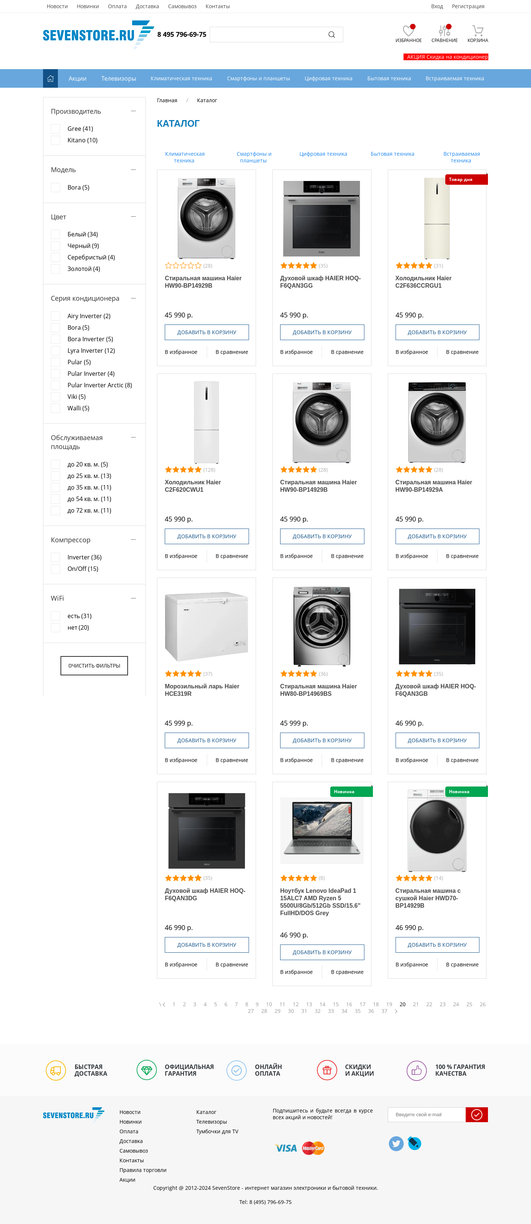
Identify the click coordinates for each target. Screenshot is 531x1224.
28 (264, 1011)
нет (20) (78, 627)
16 (349, 1004)
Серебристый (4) (91, 257)
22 (429, 1004)
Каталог (206, 1111)
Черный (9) (83, 246)
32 (318, 1011)
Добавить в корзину (206, 332)
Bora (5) (78, 187)
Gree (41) (80, 129)
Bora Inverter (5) (90, 339)
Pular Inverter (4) (91, 373)
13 (309, 1004)
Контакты (218, 6)
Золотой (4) (84, 269)
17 (363, 1004)
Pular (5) (79, 362)
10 (269, 1004)
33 (331, 1011)
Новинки (88, 6)
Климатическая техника (184, 157)
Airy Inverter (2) (89, 316)
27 (251, 1011)
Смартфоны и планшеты (253, 157)
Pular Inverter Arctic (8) (100, 385)
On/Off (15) (83, 569)
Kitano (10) (83, 140)
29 (278, 1011)
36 (371, 1011)
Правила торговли (143, 1169)
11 (282, 1004)
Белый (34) (83, 234)
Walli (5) (78, 408)
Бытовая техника (391, 153)
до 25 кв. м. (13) (89, 476)
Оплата (117, 6)
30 (291, 1011)
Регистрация (468, 6)
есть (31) (80, 616)
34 (344, 1011)
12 (296, 1004)
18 (376, 1004)
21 (416, 1004)
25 (469, 1004)
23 (443, 1004)
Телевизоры (118, 78)
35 (358, 1011)
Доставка (147, 6)
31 (304, 1011)
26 (483, 1004)
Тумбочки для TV (217, 1131)
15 (336, 1004)
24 (456, 1004)
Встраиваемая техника (461, 157)
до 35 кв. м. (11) (89, 487)
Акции (77, 78)
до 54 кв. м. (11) (89, 499)
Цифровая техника (322, 153)
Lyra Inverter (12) (91, 350)
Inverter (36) (85, 557)
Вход (437, 6)
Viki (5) (77, 397)
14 (322, 1004)
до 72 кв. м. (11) (89, 510)
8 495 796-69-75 (181, 34)
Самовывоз (182, 6)
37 (384, 1011)
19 (389, 1004)
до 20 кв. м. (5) (88, 464)
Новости (57, 6)
